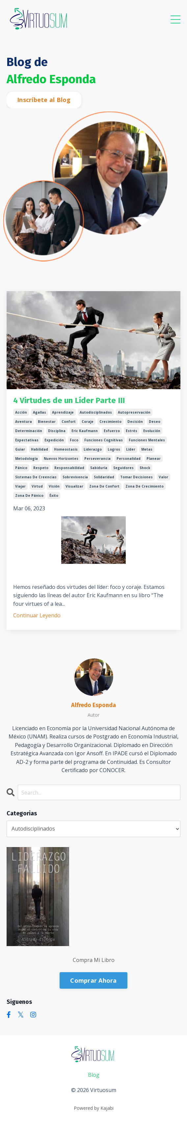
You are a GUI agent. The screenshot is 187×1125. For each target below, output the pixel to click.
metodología (26, 458)
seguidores (123, 467)
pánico (21, 467)
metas (146, 449)
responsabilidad (69, 467)
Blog (93, 1074)
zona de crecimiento (144, 486)
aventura (23, 421)
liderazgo (93, 449)
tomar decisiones (136, 477)
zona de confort (104, 486)
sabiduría (98, 467)
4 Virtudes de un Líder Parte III (69, 400)
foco (74, 440)
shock (145, 467)
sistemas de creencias (36, 477)
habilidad (39, 449)
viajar (20, 486)
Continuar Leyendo (37, 615)
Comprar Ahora (93, 980)
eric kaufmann (84, 430)
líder (130, 449)
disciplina (57, 430)
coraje (88, 421)
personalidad (129, 458)
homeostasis (66, 449)
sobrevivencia (75, 477)
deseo (154, 421)
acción (21, 412)
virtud (37, 486)
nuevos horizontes (61, 458)
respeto (40, 467)
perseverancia (97, 458)
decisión (135, 421)
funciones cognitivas (103, 440)
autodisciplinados (96, 412)
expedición (54, 440)
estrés (131, 430)
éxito (53, 495)
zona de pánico (29, 495)
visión (54, 486)
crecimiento (110, 421)
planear (154, 458)
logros (114, 449)
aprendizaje (63, 412)
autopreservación (134, 412)
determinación (28, 430)
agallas (39, 412)
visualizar (74, 486)
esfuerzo (112, 430)
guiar (20, 449)
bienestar (47, 421)
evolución (151, 430)
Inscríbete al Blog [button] (44, 100)
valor (163, 477)
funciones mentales (147, 440)
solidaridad (104, 477)
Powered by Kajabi (94, 1108)
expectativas (27, 440)
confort (69, 421)
